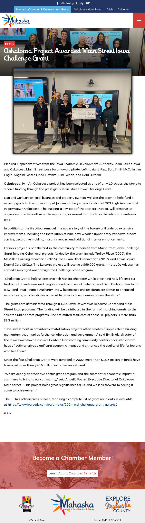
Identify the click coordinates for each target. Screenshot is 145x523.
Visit (110, 9)
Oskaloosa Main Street (88, 9)
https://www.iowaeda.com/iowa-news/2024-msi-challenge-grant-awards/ (62, 404)
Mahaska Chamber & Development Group (42, 9)
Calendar (123, 9)
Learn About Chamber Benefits (72, 473)
